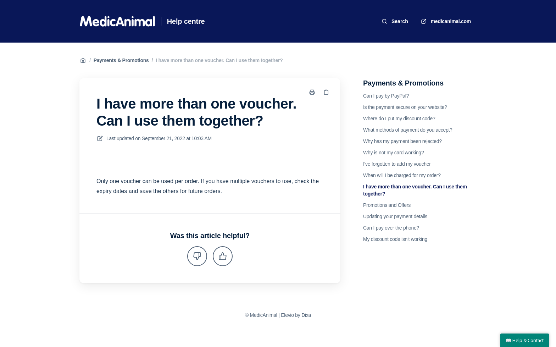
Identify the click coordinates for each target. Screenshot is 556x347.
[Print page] (312, 92)
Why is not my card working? (393, 152)
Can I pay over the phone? (391, 228)
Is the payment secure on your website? (405, 107)
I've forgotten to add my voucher (397, 164)
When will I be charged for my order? (402, 175)
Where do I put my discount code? (399, 118)
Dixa (306, 315)
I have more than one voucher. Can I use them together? (219, 60)
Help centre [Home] (186, 21)
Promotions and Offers (387, 205)
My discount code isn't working (395, 239)
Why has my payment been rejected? (402, 141)
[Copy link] (326, 92)
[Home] (117, 21)
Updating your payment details (395, 216)
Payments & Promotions (121, 60)
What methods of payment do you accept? (407, 130)
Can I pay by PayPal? (386, 96)
